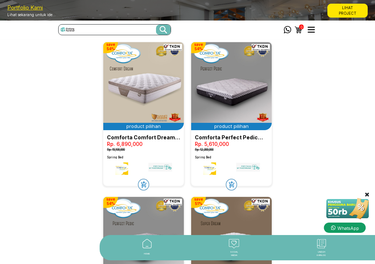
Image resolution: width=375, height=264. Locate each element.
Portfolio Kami (25, 7)
